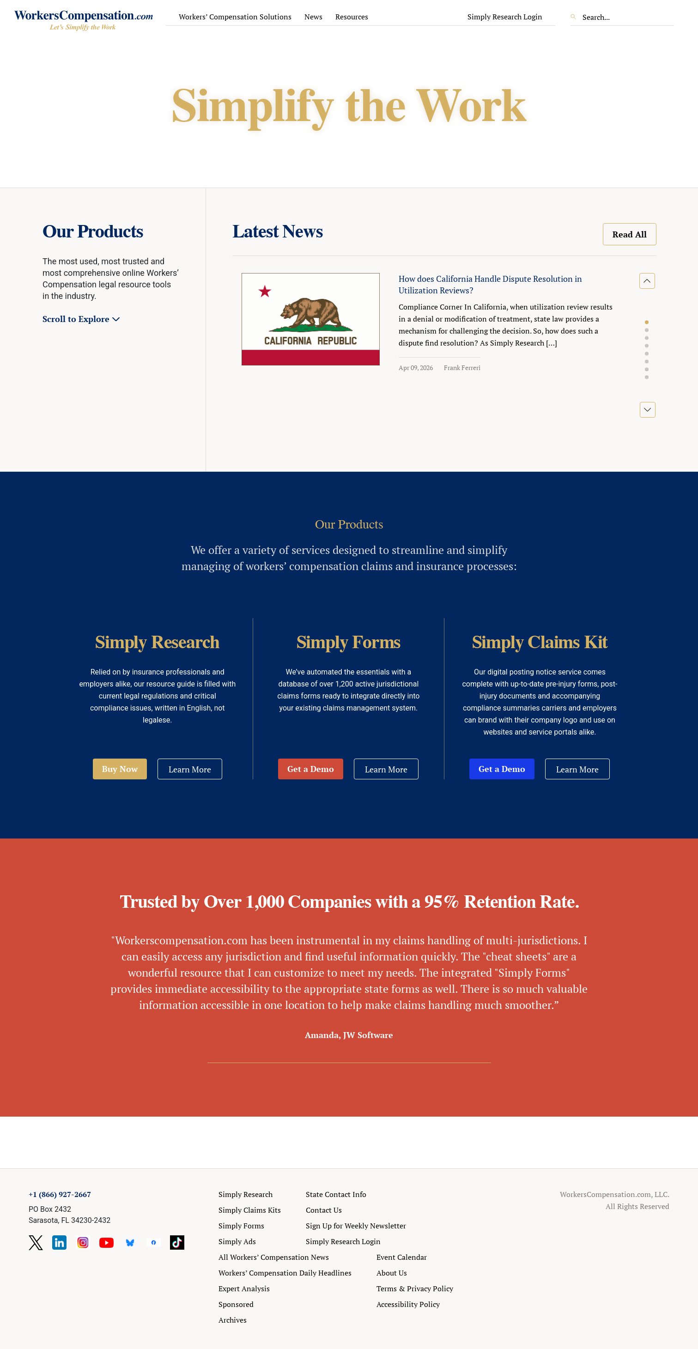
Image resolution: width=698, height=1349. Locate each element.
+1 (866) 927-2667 (60, 1194)
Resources (351, 17)
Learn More (190, 769)
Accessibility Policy (408, 1304)
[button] (647, 322)
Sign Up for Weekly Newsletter (356, 1226)
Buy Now (120, 768)
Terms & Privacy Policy (414, 1288)
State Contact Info (336, 1194)
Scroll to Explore (75, 318)
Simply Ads (237, 1241)
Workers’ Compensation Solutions (235, 17)
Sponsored (236, 1304)
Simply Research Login (504, 17)
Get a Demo (310, 768)
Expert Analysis (244, 1288)
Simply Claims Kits (250, 1210)
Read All (630, 234)
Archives (233, 1320)
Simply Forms (241, 1226)
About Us (391, 1273)
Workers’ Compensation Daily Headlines (285, 1273)
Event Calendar (401, 1257)
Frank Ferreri (462, 367)
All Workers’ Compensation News (274, 1257)
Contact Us (324, 1210)
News (313, 17)
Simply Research (246, 1194)
